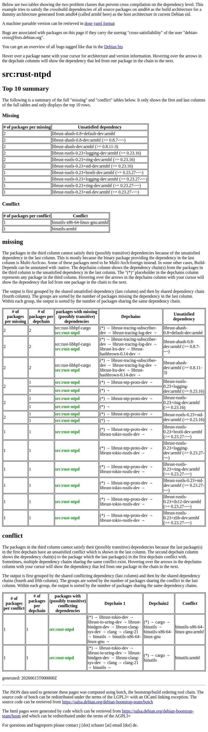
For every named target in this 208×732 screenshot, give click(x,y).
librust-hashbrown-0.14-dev (122, 351)
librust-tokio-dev (113, 617)
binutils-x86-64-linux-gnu (158, 634)
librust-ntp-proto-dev (129, 382)
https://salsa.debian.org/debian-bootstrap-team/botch (107, 702)
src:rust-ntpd (26, 74)
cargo (160, 622)
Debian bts (113, 46)
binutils (99, 636)
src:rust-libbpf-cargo (73, 328)
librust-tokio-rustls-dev (120, 434)
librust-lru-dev (112, 349)
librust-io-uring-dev (105, 622)
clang (112, 631)
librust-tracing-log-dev (132, 332)
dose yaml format (99, 23)
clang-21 (130, 631)
